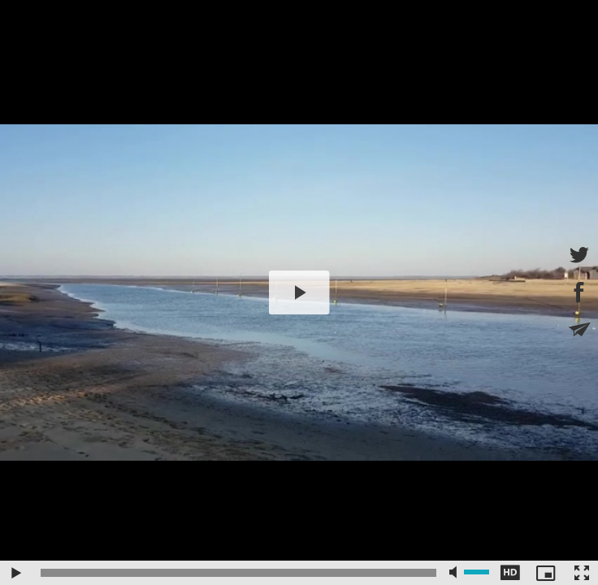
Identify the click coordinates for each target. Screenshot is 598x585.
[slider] (238, 573)
